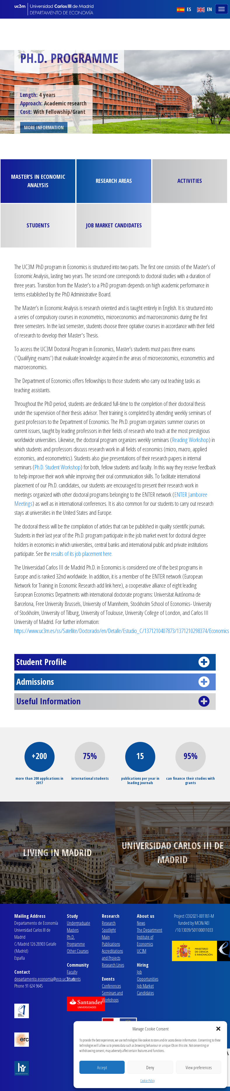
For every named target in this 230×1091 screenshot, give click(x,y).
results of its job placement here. (81, 553)
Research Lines (113, 965)
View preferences (199, 1067)
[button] (218, 1029)
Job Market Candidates (114, 225)
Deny (150, 1067)
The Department (149, 930)
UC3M (141, 951)
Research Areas (114, 181)
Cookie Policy (147, 1080)
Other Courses (77, 951)
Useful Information (115, 701)
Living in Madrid (57, 852)
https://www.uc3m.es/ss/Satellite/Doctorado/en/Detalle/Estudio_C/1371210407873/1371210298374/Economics (121, 631)
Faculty (72, 972)
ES (184, 9)
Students (38, 225)
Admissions (115, 682)
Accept (102, 1067)
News (141, 923)
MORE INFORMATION (44, 127)
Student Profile (115, 662)
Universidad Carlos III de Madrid (173, 852)
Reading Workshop (190, 440)
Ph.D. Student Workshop (57, 467)
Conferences (111, 986)
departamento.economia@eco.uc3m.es (44, 979)
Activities (189, 181)
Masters (73, 930)
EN (204, 9)
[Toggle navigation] (222, 8)
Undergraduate (78, 923)
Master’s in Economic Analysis (38, 181)
